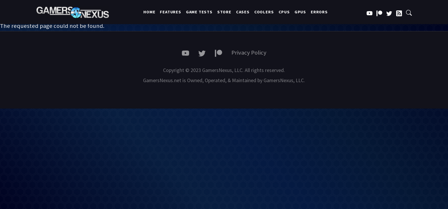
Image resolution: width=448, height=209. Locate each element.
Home (149, 12)
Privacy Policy (248, 52)
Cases (243, 12)
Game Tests (199, 12)
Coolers (264, 12)
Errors (319, 12)
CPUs (284, 12)
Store (224, 12)
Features (170, 12)
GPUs (300, 12)
